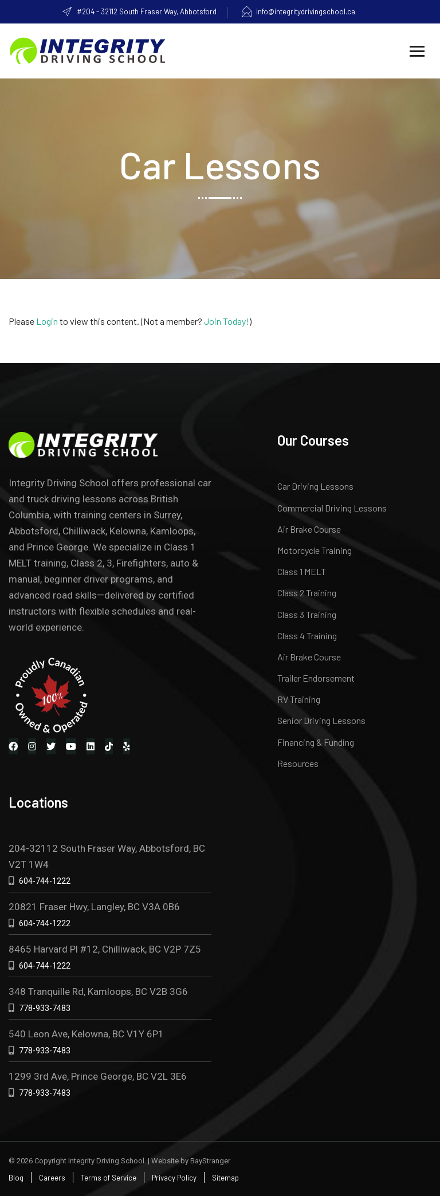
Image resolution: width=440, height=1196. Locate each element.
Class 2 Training (306, 592)
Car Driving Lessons (315, 486)
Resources (298, 763)
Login (47, 321)
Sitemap (225, 1177)
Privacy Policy (174, 1177)
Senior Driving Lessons (321, 720)
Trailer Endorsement (316, 677)
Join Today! (226, 321)
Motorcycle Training (314, 550)
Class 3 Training (306, 614)
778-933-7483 (44, 1008)
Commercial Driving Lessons (332, 507)
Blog (16, 1177)
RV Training (298, 699)
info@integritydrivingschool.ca (298, 11)
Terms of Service (108, 1177)
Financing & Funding (315, 742)
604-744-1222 (44, 881)
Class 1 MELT (301, 571)
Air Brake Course (309, 529)
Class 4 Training (307, 635)
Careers (52, 1177)
